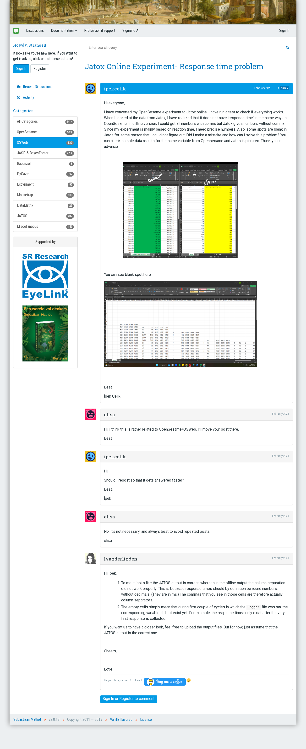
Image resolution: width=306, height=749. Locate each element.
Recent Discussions (34, 86)
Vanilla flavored (121, 719)
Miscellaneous (45, 226)
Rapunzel (45, 163)
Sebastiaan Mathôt (27, 719)
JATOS (45, 216)
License (146, 719)
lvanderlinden (120, 559)
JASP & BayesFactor (45, 153)
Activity (25, 97)
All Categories (45, 121)
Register (39, 68)
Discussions (35, 30)
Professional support (99, 30)
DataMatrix (45, 205)
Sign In (284, 30)
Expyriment (45, 184)
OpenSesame (45, 132)
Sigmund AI (130, 30)
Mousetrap (45, 195)
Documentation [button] (64, 30)
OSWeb (45, 142)
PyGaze (45, 174)
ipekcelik (115, 89)
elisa (109, 414)
